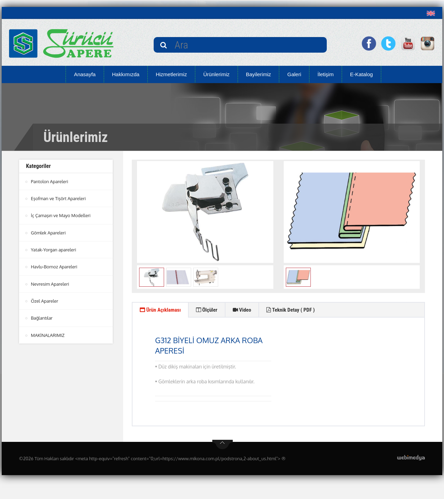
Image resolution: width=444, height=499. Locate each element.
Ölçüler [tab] (211, 310)
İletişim (325, 74)
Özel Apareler (45, 300)
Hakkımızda (125, 74)
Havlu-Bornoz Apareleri (54, 266)
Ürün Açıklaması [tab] (162, 310)
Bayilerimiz (258, 74)
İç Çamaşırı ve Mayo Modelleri (61, 215)
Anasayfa (85, 74)
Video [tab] (249, 310)
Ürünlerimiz (216, 74)
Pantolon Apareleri (50, 181)
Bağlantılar (42, 317)
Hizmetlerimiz (171, 74)
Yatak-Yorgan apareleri (54, 249)
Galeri (294, 74)
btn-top (222, 446)
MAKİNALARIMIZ (48, 334)
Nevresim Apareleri (50, 283)
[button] (432, 13)
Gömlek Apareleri (48, 232)
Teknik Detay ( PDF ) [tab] (301, 310)
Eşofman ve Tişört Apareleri (58, 198)
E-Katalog (361, 74)
